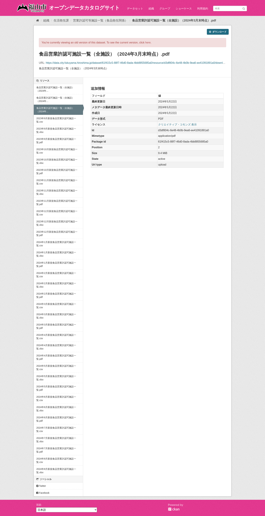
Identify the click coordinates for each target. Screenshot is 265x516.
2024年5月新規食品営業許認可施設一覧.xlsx (56, 378)
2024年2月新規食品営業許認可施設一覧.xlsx (56, 285)
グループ (164, 8)
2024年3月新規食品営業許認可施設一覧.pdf (56, 326)
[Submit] (243, 8)
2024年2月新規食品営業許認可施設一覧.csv (56, 275)
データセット (135, 8)
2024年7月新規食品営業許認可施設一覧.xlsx (56, 440)
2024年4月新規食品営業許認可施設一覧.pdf (56, 357)
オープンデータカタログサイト (84, 7)
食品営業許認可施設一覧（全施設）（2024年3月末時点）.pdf (174, 20)
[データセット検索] (230, 8)
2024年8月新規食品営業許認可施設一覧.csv (56, 460)
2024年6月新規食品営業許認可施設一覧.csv (56, 398)
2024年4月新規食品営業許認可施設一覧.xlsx (56, 347)
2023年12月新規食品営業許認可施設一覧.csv (56, 213)
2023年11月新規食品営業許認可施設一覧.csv (56, 182)
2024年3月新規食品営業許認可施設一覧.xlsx (56, 316)
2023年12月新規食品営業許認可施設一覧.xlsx (56, 223)
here (148, 42)
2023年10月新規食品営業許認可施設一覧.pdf (56, 172)
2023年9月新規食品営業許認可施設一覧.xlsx (56, 130)
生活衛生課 (61, 20)
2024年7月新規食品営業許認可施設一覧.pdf (56, 450)
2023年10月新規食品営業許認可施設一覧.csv (56, 151)
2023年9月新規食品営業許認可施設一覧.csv (56, 120)
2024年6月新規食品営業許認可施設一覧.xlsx (56, 409)
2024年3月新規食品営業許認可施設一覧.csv (56, 306)
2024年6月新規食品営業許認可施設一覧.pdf (56, 419)
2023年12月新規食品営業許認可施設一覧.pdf (56, 233)
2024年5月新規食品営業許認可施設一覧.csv (56, 368)
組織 (151, 8)
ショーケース (184, 8)
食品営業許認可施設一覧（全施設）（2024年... (55, 89)
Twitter (41, 486)
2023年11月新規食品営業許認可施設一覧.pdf (56, 203)
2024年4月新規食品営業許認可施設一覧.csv (56, 337)
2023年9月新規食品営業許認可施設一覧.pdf (56, 141)
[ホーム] (37, 20)
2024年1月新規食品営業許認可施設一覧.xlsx (56, 254)
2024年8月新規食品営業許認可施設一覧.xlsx (56, 471)
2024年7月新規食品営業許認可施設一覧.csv (56, 429)
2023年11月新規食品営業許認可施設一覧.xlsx (56, 192)
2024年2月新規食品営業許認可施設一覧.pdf (56, 295)
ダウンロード (217, 31)
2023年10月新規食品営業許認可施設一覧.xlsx (56, 161)
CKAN (173, 509)
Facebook (42, 492)
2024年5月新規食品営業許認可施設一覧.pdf (56, 388)
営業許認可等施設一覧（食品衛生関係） (100, 20)
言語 (38, 504)
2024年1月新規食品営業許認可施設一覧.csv (56, 244)
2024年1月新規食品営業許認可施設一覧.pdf (56, 264)
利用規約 (202, 8)
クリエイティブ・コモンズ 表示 (177, 124)
